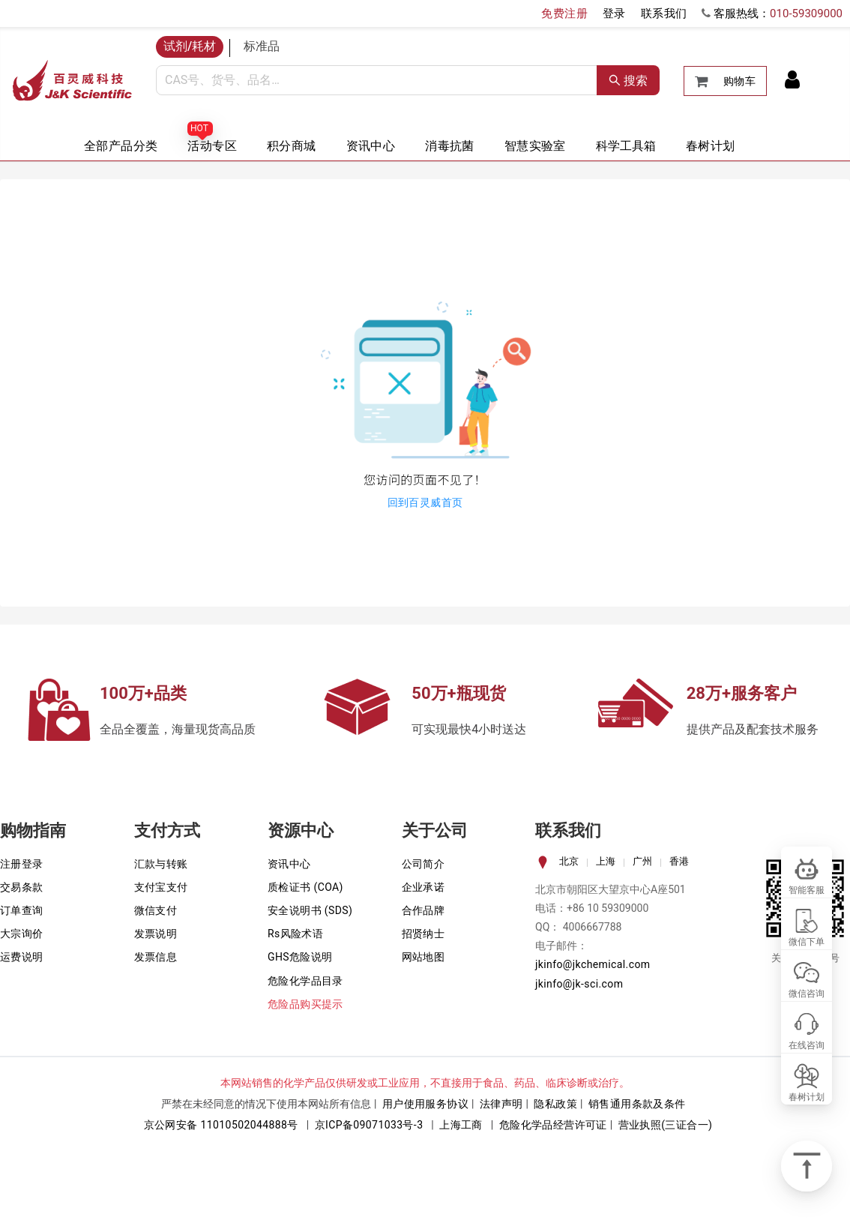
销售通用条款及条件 (637, 1104)
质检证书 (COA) (305, 887)
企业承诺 (423, 887)
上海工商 (461, 1125)
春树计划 (710, 146)
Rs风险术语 (295, 934)
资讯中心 (371, 146)
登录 (614, 13)
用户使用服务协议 (425, 1104)
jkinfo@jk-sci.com (579, 984)
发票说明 (156, 934)
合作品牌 (423, 910)
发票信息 (156, 957)
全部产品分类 (120, 146)
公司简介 (423, 864)
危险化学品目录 (305, 981)
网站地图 (423, 957)
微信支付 (156, 910)
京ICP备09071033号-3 (369, 1125)
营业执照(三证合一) (665, 1125)
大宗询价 (21, 934)
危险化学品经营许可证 (553, 1125)
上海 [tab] (605, 861)
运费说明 (21, 957)
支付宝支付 (161, 887)
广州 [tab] (642, 861)
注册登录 (21, 864)
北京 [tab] (569, 861)
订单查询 (21, 910)
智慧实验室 (535, 146)
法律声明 (501, 1104)
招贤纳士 (423, 934)
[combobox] (376, 80)
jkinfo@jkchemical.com (593, 964)
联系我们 (664, 13)
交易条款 (21, 887)
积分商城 (291, 146)
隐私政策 (555, 1104)
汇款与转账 (161, 864)
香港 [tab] (679, 861)
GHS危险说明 (300, 957)
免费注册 (564, 13)
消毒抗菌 (449, 146)
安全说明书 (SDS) (310, 910)
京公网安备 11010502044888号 (221, 1125)
